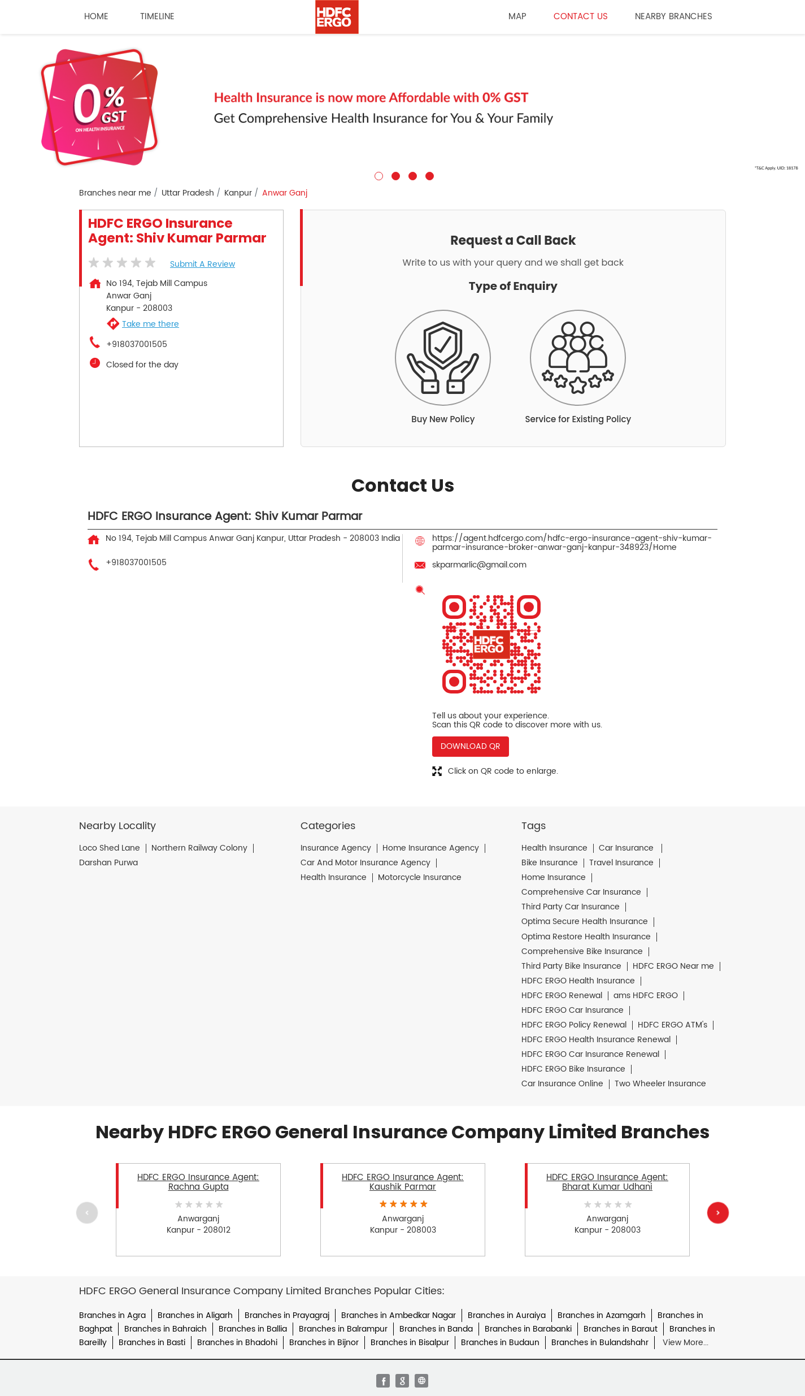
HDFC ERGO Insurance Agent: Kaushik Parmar (403, 1182)
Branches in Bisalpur (410, 1342)
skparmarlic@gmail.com (479, 564)
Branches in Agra (112, 1315)
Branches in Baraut (621, 1329)
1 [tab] (377, 174)
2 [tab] (394, 174)
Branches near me (115, 193)
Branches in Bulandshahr (600, 1342)
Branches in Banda (436, 1329)
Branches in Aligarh (195, 1315)
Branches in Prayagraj (287, 1315)
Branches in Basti (152, 1342)
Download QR (471, 746)
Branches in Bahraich (165, 1329)
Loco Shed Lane (109, 848)
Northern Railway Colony (199, 848)
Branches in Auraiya (507, 1315)
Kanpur (238, 193)
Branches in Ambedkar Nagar (398, 1315)
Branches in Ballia (253, 1329)
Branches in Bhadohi (237, 1342)
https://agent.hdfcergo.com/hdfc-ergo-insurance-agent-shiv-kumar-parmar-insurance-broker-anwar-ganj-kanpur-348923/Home (572, 543)
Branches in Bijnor (324, 1342)
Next (718, 1212)
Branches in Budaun (500, 1342)
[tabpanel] (402, 107)
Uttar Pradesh (188, 193)
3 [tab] (411, 174)
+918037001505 (136, 345)
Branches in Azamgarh (602, 1315)
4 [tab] (428, 174)
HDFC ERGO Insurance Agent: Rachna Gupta (198, 1182)
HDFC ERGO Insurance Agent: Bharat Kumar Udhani (607, 1182)
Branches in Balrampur (343, 1329)
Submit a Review (202, 264)
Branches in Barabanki (528, 1329)
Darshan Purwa (108, 863)
